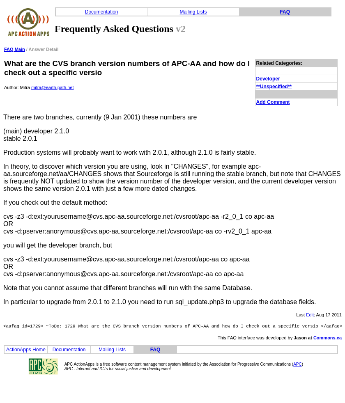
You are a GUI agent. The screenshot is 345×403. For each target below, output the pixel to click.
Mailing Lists (193, 12)
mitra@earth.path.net (52, 87)
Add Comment (273, 102)
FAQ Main (14, 49)
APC (297, 365)
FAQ (285, 12)
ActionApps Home (26, 351)
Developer (268, 79)
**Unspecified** (274, 86)
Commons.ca (327, 339)
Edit (310, 314)
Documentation (101, 12)
